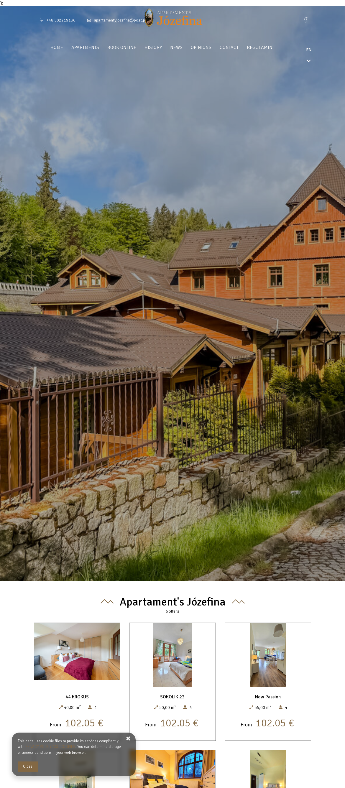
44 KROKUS (77, 697)
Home (68, 47)
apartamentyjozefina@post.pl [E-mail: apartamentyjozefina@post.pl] (120, 20)
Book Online (133, 47)
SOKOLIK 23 (172, 697)
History (164, 47)
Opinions (212, 47)
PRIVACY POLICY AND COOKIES (50, 746)
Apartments (96, 47)
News (187, 47)
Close (27, 766)
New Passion (268, 697)
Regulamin (271, 47)
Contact (240, 47)
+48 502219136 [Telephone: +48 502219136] (61, 20)
